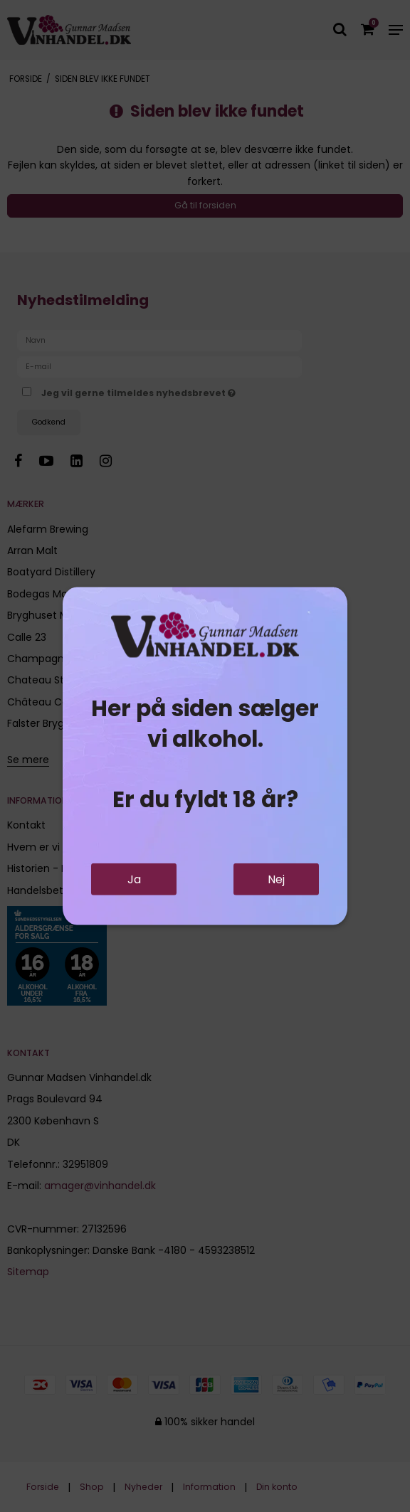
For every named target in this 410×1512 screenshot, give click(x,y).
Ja (134, 879)
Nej (276, 879)
